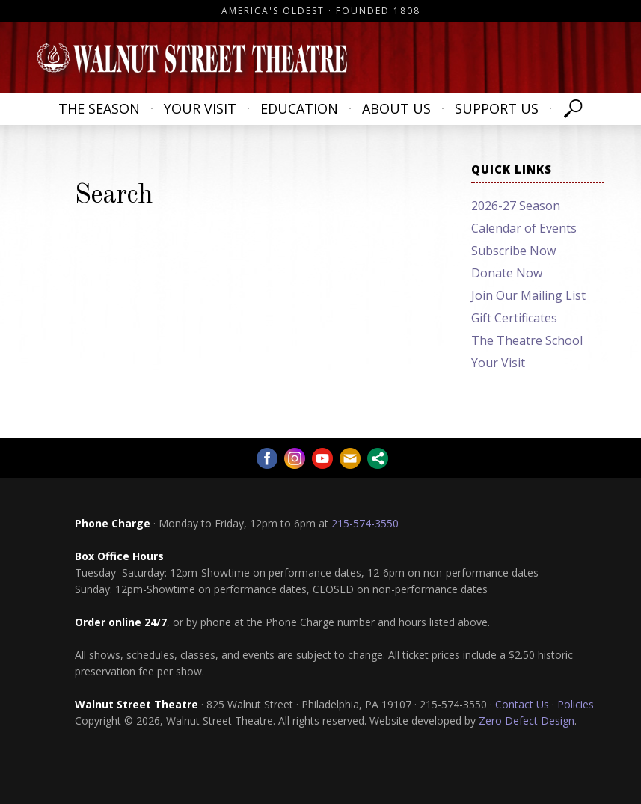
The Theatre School (527, 340)
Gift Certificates (514, 318)
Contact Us (522, 704)
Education (299, 108)
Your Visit (200, 108)
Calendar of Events (524, 228)
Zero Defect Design (526, 721)
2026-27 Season (515, 205)
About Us (396, 108)
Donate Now (506, 273)
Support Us (497, 108)
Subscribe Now (513, 250)
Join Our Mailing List (528, 295)
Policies (575, 704)
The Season (99, 108)
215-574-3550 (365, 523)
